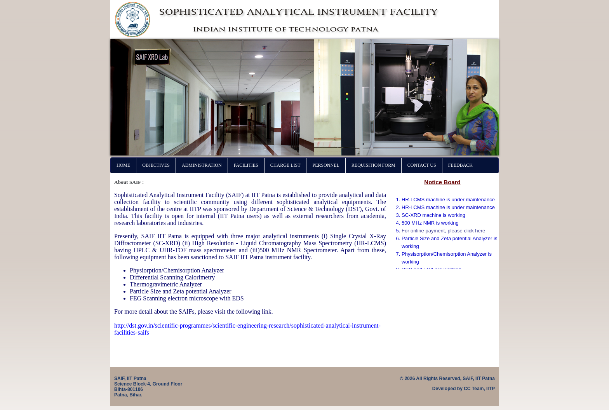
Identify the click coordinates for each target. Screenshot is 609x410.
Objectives (156, 165)
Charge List (285, 165)
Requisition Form (373, 165)
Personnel (325, 165)
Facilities (246, 165)
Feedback (460, 165)
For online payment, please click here (443, 231)
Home (123, 165)
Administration (202, 165)
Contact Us (421, 165)
